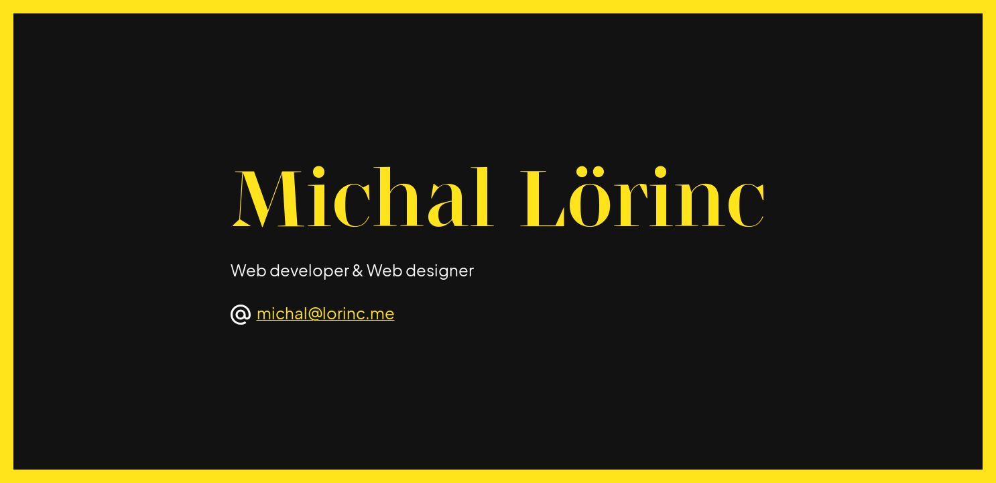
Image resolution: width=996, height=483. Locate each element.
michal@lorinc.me (326, 313)
